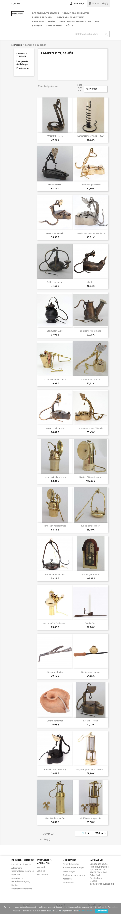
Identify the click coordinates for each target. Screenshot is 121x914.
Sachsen (37, 25)
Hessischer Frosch (55, 233)
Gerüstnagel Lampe (90, 672)
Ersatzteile (22, 68)
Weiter (101, 833)
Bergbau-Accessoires (45, 13)
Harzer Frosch (55, 184)
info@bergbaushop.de (102, 883)
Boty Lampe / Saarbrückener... (90, 769)
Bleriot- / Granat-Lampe (90, 477)
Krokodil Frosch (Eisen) (55, 769)
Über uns (15, 874)
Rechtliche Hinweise (21, 864)
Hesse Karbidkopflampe (55, 477)
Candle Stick (90, 623)
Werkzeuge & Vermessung (75, 21)
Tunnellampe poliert (90, 525)
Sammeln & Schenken (75, 13)
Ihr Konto (69, 859)
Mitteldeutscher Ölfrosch (91, 428)
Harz (97, 21)
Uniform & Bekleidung (70, 17)
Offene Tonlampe (55, 720)
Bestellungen (69, 871)
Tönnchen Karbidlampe (55, 525)
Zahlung (41, 870)
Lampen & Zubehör (43, 21)
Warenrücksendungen (73, 867)
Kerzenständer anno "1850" (90, 135)
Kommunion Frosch (90, 379)
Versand (41, 867)
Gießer (90, 282)
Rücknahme (42, 874)
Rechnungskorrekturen (74, 875)
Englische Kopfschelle (90, 330)
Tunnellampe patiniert (55, 574)
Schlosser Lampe (55, 282)
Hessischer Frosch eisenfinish (91, 233)
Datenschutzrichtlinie (21, 888)
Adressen (67, 878)
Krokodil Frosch (90, 720)
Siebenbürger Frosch (91, 184)
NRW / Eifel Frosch (55, 428)
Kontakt (15, 3)
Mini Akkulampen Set (55, 818)
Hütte (69, 25)
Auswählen (96, 89)
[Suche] (92, 34)
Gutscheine (68, 882)
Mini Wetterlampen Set (91, 818)
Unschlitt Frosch (55, 135)
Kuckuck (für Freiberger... (55, 623)
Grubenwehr (54, 25)
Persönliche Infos (71, 864)
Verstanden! (102, 911)
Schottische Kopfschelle (55, 379)
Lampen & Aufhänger (22, 63)
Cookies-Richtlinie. (86, 911)
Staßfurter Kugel (55, 330)
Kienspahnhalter (55, 672)
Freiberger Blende (90, 574)
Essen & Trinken (42, 17)
